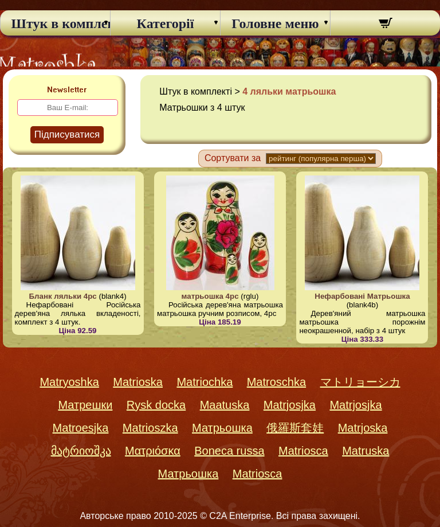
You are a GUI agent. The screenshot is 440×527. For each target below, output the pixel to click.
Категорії (165, 23)
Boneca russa (229, 450)
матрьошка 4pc (210, 296)
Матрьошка (222, 427)
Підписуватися (67, 134)
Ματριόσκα (152, 450)
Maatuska (225, 405)
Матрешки (85, 405)
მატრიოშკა (81, 450)
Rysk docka (156, 405)
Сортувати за (233, 158)
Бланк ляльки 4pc (62, 296)
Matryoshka (69, 382)
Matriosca (303, 450)
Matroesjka (81, 427)
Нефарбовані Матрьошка (362, 296)
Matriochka (204, 382)
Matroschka (276, 382)
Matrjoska (363, 427)
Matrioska (138, 382)
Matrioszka (150, 427)
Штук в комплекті (55, 23)
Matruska (365, 450)
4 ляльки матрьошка (289, 91)
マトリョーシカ (360, 382)
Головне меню (275, 23)
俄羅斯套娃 (295, 427)
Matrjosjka (290, 405)
